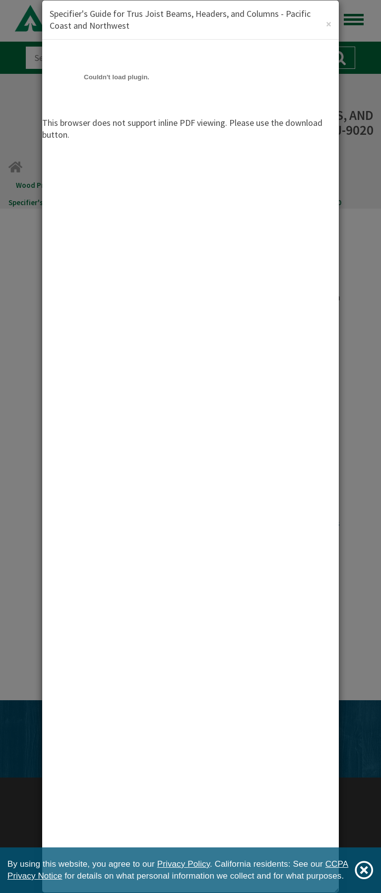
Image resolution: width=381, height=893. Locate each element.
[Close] (328, 24)
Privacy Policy (183, 864)
